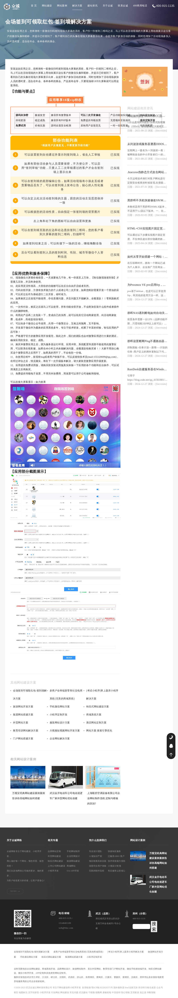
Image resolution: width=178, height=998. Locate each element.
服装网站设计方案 (60, 722)
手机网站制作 (73, 851)
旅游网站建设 (73, 861)
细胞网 (98, 992)
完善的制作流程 (96, 871)
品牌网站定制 (54, 851)
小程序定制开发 (58, 714)
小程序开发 (53, 871)
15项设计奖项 (114, 866)
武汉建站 (83, 992)
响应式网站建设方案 (97, 706)
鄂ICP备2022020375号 (102, 987)
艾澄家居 (134, 992)
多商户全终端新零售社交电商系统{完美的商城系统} (66, 694)
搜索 (154, 926)
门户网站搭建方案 (23, 738)
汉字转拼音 (34, 992)
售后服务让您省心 (116, 871)
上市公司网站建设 (56, 866)
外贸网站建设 (54, 856)
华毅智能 (151, 992)
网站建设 (47, 5)
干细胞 (91, 992)
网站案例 (62, 5)
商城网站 (71, 866)
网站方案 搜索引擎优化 (99, 730)
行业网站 (55, 992)
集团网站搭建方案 (23, 714)
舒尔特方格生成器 (147, 987)
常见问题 (74, 992)
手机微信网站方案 (60, 706)
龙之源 (143, 992)
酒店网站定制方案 (96, 722)
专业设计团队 (95, 851)
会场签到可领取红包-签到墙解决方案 (30, 694)
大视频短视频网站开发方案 (65, 730)
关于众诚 (108, 5)
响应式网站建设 (55, 861)
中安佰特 (116, 992)
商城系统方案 (93, 714)
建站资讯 (92, 5)
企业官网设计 (73, 856)
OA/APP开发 (73, 871)
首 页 (34, 5)
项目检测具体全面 (97, 861)
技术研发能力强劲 (116, 861)
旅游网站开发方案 (23, 706)
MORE (13, 891)
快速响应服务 (114, 851)
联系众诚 (123, 5)
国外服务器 (119, 987)
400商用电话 (140, 5)
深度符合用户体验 (97, 866)
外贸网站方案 (20, 722)
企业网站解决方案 (60, 738)
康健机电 (107, 992)
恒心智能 (125, 992)
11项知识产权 (95, 856)
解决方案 (77, 5)
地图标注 (23, 992)
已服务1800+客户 (116, 856)
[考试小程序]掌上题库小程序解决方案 (102, 694)
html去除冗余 (132, 987)
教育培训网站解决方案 (25, 730)
